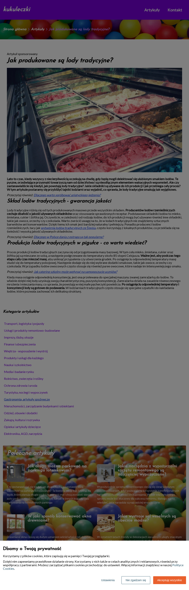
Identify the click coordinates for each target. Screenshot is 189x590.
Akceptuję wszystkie (169, 580)
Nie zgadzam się (136, 580)
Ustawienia (108, 580)
